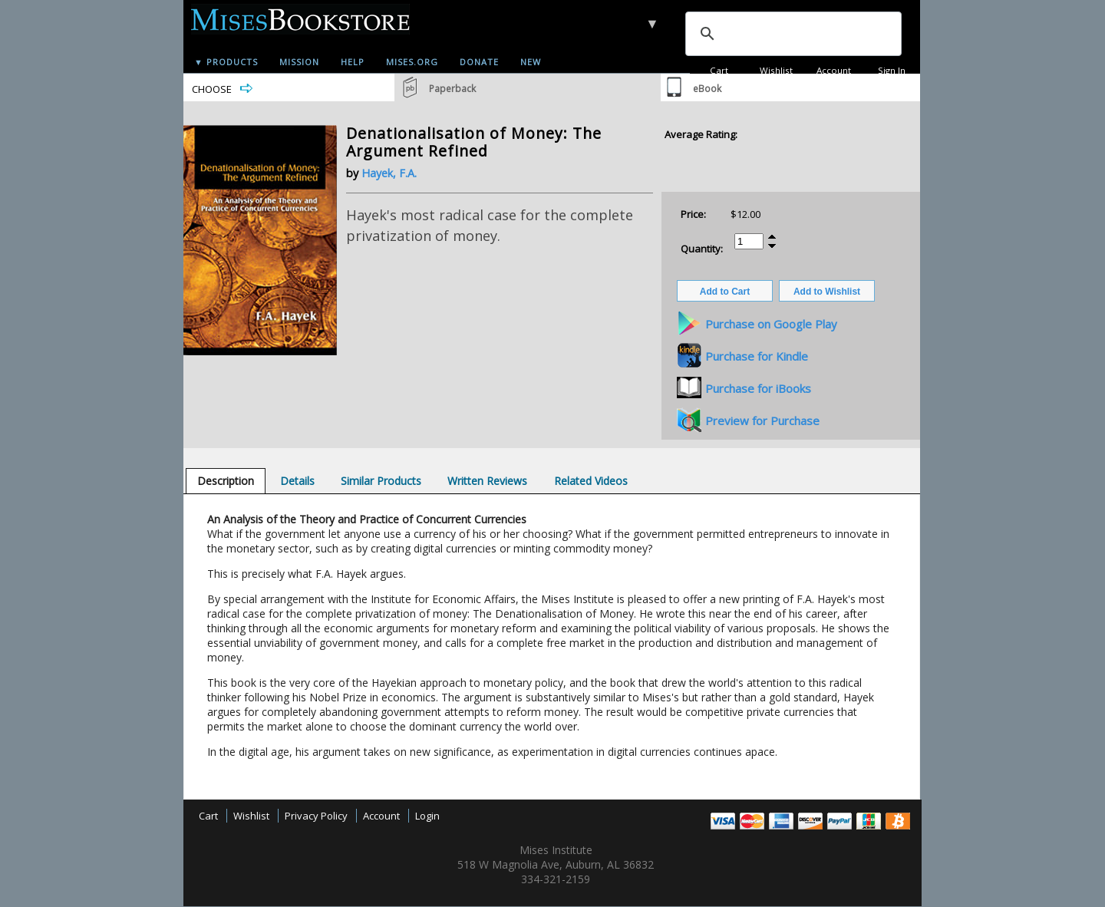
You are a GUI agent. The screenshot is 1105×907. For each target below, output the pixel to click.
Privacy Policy (316, 816)
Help (352, 62)
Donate (479, 62)
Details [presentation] (297, 480)
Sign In (891, 70)
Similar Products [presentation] (381, 480)
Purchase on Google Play (771, 323)
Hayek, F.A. (389, 173)
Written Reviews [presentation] (487, 480)
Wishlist (776, 70)
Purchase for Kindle (756, 356)
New (530, 62)
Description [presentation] (225, 480)
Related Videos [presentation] (591, 480)
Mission (299, 62)
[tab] (226, 480)
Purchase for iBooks (758, 388)
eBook (707, 88)
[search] (792, 34)
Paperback (452, 88)
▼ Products (226, 62)
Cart (719, 70)
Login (427, 816)
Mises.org (412, 62)
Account (833, 70)
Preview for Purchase (762, 420)
